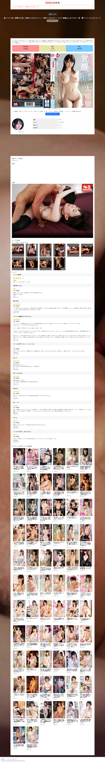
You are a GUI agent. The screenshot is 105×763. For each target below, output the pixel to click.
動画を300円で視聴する (52, 114)
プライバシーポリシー (12, 759)
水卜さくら (21, 132)
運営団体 (3, 759)
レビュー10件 (52, 50)
